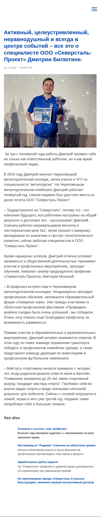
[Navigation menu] (94, 9)
